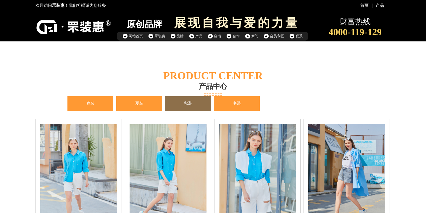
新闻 (254, 36)
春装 (90, 103)
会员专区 (277, 36)
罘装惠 (159, 36)
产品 (380, 5)
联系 (299, 36)
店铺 (217, 36)
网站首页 (136, 36)
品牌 (180, 36)
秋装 (188, 103)
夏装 (139, 103)
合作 (236, 36)
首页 (364, 5)
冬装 (237, 103)
